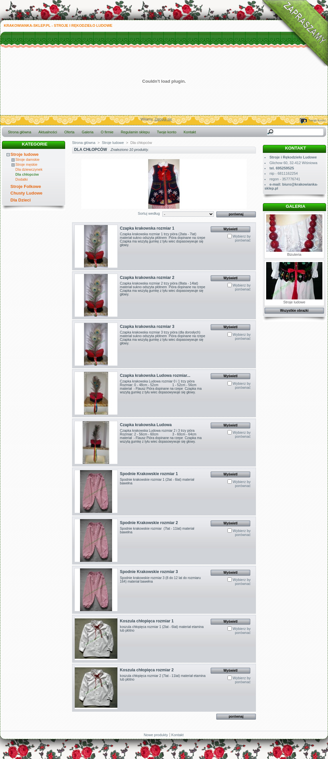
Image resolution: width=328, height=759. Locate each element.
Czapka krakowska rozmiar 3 (147, 326)
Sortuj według (149, 213)
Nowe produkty (156, 735)
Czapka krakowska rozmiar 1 (147, 228)
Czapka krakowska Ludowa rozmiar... (155, 375)
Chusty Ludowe (27, 193)
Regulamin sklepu (135, 132)
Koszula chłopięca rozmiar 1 (147, 621)
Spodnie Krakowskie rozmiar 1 (149, 473)
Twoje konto (317, 120)
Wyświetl (231, 229)
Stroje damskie (28, 159)
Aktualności (47, 132)
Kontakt (190, 132)
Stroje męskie (27, 164)
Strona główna (19, 132)
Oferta (69, 132)
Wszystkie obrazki (294, 310)
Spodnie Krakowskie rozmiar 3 (149, 571)
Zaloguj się (163, 119)
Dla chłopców (27, 174)
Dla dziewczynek (29, 169)
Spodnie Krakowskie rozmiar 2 (149, 522)
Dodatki (22, 179)
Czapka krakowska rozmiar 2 (147, 277)
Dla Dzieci (21, 200)
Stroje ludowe (25, 154)
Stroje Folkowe (26, 186)
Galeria (87, 132)
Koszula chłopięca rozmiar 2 (147, 670)
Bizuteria (294, 235)
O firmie (107, 132)
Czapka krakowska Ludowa (146, 425)
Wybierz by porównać (242, 238)
